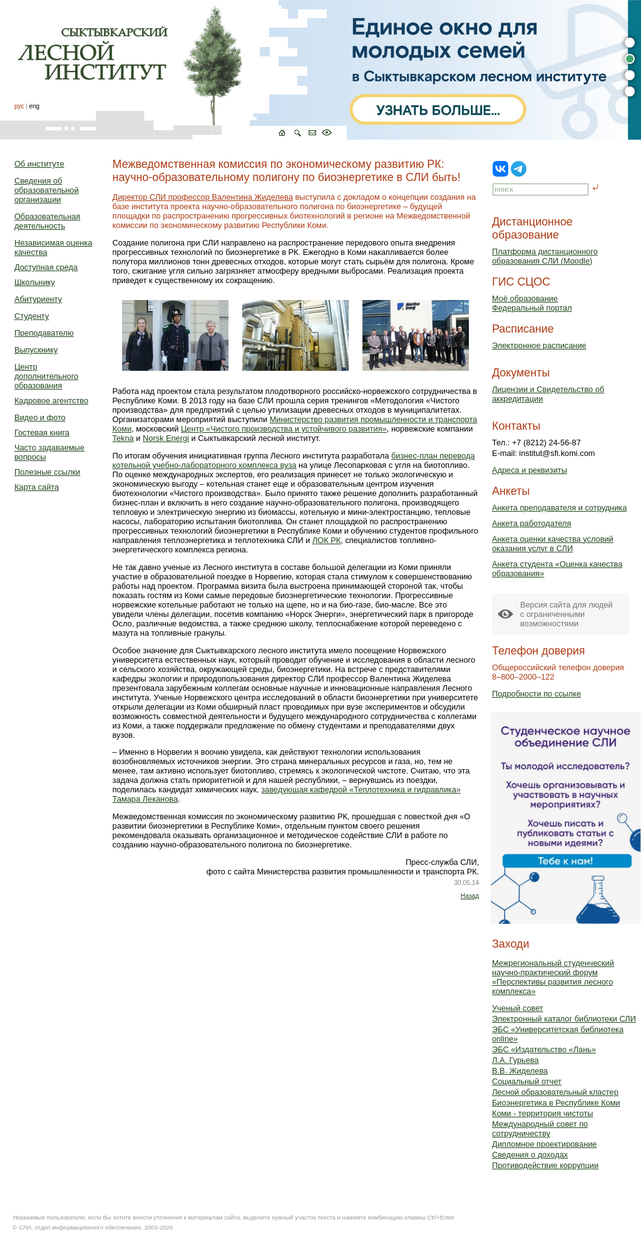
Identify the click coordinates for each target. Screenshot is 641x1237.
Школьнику (34, 282)
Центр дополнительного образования (46, 376)
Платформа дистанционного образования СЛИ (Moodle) (545, 256)
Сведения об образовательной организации (46, 190)
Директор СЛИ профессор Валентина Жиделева (203, 197)
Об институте (39, 163)
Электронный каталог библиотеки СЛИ (564, 1018)
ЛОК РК (326, 540)
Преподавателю (44, 333)
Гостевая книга (41, 432)
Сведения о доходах (530, 1154)
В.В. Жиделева (520, 1070)
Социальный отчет (527, 1081)
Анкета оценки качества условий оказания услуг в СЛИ (552, 543)
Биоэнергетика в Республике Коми (556, 1102)
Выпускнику (36, 350)
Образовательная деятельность (47, 221)
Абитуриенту (38, 299)
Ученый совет (517, 1008)
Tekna (123, 438)
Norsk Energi (166, 438)
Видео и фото (40, 417)
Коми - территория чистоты (542, 1113)
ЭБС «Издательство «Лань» (544, 1049)
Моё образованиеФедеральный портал (532, 303)
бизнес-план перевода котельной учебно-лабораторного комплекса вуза (294, 460)
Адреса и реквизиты (529, 470)
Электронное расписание (539, 345)
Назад (470, 896)
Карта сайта (36, 487)
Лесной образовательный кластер (555, 1092)
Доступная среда (46, 267)
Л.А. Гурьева (515, 1060)
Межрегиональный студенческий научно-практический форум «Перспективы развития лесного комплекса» (553, 977)
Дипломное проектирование (544, 1144)
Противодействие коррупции (545, 1165)
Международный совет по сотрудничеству (540, 1128)
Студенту (31, 316)
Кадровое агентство (51, 400)
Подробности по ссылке (536, 693)
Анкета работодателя (532, 523)
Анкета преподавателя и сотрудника (559, 507)
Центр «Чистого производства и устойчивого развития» (284, 428)
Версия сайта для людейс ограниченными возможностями (566, 614)
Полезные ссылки (47, 472)
